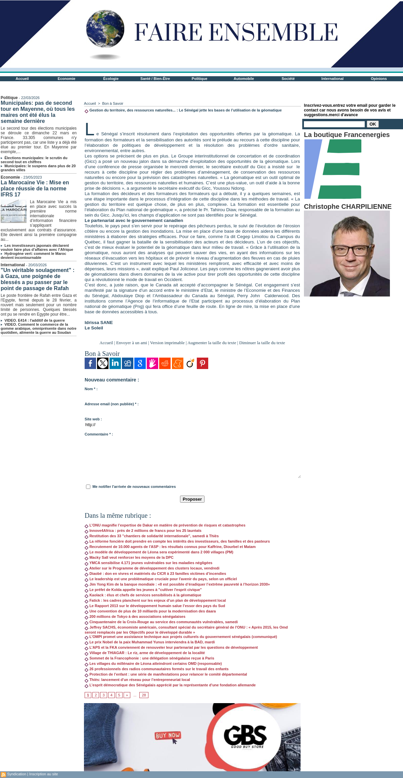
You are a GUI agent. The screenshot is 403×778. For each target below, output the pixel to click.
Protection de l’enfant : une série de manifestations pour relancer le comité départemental (166, 674)
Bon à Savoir (112, 103)
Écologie (111, 79)
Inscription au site (43, 774)
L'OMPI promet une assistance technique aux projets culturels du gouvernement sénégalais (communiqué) (181, 637)
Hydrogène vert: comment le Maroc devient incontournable (33, 255)
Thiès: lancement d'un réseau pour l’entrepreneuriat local (137, 680)
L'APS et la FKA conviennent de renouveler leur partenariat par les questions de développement (171, 647)
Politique (199, 79)
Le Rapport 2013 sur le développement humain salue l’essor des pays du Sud (155, 606)
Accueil (22, 79)
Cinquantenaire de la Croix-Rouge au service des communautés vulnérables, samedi (161, 622)
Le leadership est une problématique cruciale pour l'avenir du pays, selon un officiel (161, 579)
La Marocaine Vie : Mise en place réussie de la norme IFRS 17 (35, 188)
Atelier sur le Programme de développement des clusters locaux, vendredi (152, 568)
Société (288, 79)
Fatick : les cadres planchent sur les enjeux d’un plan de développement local (155, 600)
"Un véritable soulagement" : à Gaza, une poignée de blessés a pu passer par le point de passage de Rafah (38, 279)
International (332, 79)
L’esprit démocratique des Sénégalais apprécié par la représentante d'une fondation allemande (170, 685)
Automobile (244, 79)
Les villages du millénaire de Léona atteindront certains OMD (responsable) (153, 663)
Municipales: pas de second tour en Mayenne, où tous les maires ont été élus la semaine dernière (38, 112)
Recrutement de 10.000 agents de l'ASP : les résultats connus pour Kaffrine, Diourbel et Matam (170, 547)
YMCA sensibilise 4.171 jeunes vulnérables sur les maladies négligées (148, 563)
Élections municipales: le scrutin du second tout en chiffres (34, 160)
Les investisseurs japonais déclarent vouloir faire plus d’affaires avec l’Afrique (37, 247)
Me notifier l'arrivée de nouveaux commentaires (134, 487)
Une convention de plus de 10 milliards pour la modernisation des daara (150, 611)
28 (144, 695)
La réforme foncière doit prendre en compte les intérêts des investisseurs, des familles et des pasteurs (177, 541)
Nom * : (91, 389)
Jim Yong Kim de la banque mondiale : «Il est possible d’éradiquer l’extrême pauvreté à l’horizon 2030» (177, 584)
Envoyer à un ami (131, 342)
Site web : (93, 419)
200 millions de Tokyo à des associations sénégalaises (135, 616)
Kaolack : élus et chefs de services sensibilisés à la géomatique (143, 595)
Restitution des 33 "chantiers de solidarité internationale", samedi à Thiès (152, 536)
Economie (67, 79)
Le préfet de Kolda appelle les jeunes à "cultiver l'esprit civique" (143, 590)
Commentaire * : (99, 434)
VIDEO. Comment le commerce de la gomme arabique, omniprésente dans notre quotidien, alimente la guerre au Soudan (39, 328)
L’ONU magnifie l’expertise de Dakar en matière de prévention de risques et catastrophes (165, 525)
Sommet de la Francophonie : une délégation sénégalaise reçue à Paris (149, 658)
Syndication (16, 774)
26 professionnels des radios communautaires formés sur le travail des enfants (157, 669)
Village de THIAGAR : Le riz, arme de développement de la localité (145, 653)
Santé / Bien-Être (155, 79)
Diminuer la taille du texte (262, 342)
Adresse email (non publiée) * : (112, 404)
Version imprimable (167, 342)
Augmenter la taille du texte (211, 342)
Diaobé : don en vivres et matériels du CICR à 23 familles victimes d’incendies (155, 573)
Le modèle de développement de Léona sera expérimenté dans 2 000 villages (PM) (159, 552)
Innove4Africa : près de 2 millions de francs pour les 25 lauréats (143, 531)
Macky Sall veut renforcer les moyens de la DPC (129, 557)
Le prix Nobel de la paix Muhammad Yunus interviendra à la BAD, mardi (150, 642)
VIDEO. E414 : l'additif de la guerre (34, 320)
